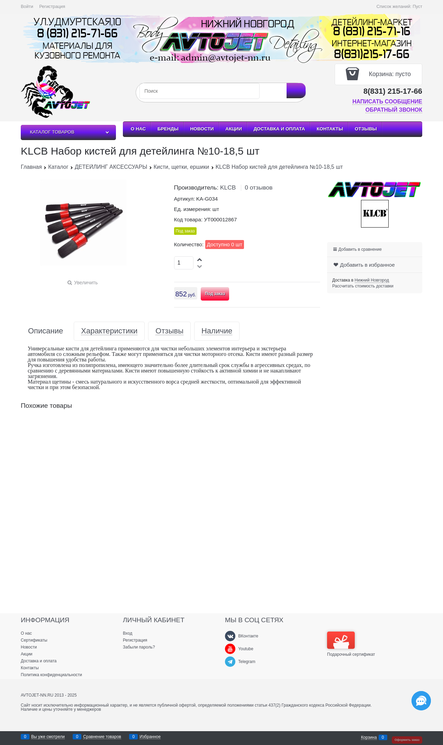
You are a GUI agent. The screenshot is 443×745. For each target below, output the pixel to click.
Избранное (150, 737)
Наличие (216, 331)
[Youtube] (230, 649)
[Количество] (184, 262)
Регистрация (52, 6)
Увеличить (86, 282)
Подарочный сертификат (351, 644)
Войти (27, 6)
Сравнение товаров (102, 737)
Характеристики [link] (109, 331)
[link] (372, 280)
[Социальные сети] (421, 700)
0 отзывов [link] (258, 187)
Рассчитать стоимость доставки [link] (363, 286)
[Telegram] (230, 661)
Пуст (417, 6)
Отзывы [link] (169, 331)
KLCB (228, 187)
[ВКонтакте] (230, 636)
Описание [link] (45, 331)
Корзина (369, 737)
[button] (200, 259)
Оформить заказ (407, 740)
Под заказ (215, 293)
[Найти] (296, 90)
